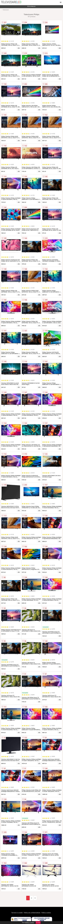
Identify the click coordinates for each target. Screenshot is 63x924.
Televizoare (6, 10)
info (19, 48)
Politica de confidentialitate (32, 913)
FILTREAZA (31, 6)
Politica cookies (46, 913)
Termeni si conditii (17, 913)
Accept (38, 922)
